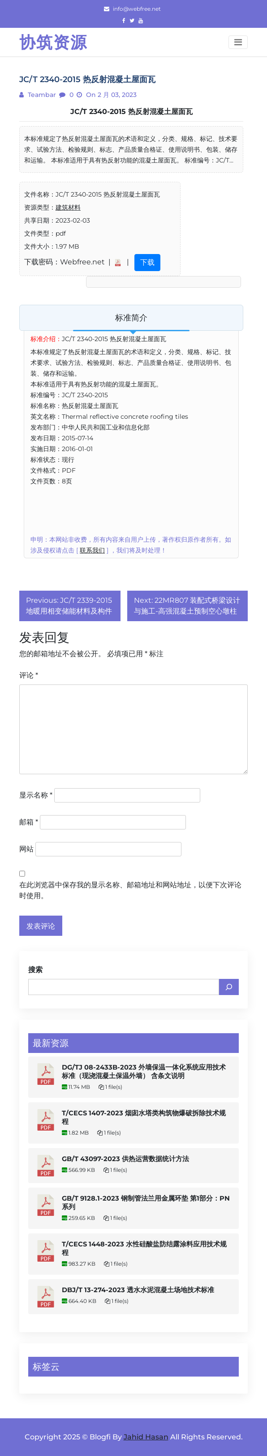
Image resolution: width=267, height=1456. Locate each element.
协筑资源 (53, 42)
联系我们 (92, 550)
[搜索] (229, 987)
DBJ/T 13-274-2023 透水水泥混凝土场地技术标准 (138, 1290)
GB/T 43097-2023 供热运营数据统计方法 (125, 1159)
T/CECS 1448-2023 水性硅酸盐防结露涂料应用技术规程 (144, 1248)
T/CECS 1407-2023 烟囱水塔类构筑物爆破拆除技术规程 (144, 1117)
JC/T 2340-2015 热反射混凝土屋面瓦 (131, 111)
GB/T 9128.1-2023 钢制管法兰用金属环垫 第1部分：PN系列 (146, 1202)
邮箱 (28, 822)
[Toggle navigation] (238, 42)
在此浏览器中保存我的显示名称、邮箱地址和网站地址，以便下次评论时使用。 (130, 890)
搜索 (35, 969)
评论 (28, 675)
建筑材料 (68, 207)
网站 (26, 849)
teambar (41, 95)
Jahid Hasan (146, 1437)
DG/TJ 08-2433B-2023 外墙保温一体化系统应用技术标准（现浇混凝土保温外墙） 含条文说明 (144, 1071)
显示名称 (35, 795)
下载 (147, 262)
